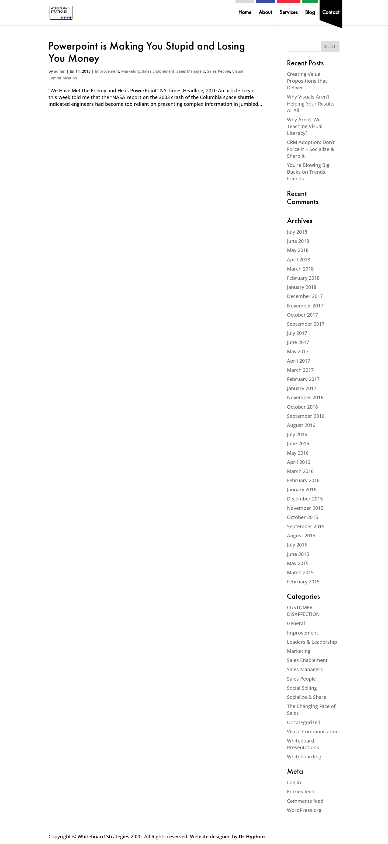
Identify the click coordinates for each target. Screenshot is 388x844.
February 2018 (303, 278)
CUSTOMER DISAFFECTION (303, 610)
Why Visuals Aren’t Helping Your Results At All (311, 103)
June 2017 (298, 342)
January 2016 (301, 489)
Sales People (218, 71)
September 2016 (305, 416)
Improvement (107, 71)
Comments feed (305, 801)
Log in (294, 782)
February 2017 (303, 379)
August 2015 (301, 535)
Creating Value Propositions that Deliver (307, 81)
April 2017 (298, 361)
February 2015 (303, 581)
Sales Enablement (158, 71)
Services (288, 13)
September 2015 (305, 526)
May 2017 (298, 351)
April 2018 (298, 259)
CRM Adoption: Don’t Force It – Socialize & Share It (311, 149)
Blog (310, 13)
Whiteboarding (304, 756)
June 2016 (298, 443)
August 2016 (301, 425)
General (296, 623)
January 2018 (301, 287)
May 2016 (298, 453)
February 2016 (303, 480)
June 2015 (298, 554)
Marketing (130, 71)
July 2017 (297, 333)
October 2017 (302, 314)
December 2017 (305, 296)
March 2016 (300, 471)
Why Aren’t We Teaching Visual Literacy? (305, 126)
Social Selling (302, 688)
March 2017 (300, 370)
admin (59, 71)
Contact (331, 13)
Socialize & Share (306, 697)
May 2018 (298, 250)
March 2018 (300, 268)
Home (244, 13)
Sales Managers (190, 71)
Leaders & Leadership (312, 642)
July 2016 (297, 434)
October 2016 (302, 407)
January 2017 (301, 388)
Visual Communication (313, 731)
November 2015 (305, 508)
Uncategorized (303, 722)
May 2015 (298, 563)
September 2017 (305, 324)
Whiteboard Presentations (303, 744)
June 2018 (298, 241)
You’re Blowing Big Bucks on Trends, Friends (308, 172)
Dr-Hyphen (252, 836)
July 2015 (297, 544)
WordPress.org (304, 810)
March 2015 (300, 572)
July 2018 (297, 232)
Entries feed (300, 791)
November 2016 (305, 397)
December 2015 (305, 498)
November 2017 (305, 305)
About (265, 13)
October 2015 (302, 517)
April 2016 (298, 462)
